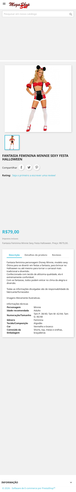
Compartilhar (21, 167)
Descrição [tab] (14, 254)
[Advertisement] (38, 39)
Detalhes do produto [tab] (36, 254)
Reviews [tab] (56, 254)
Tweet (29, 167)
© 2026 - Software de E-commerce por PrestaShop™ (28, 488)
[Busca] (38, 14)
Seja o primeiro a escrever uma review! (34, 175)
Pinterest (37, 167)
